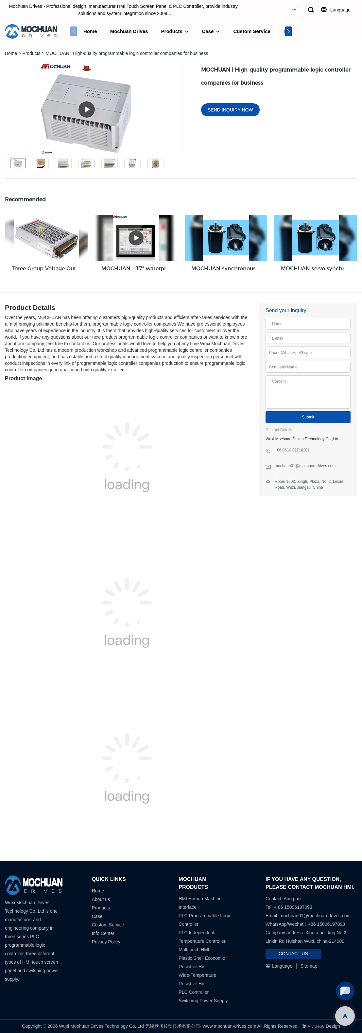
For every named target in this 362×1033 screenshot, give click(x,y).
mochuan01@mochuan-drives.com (315, 915)
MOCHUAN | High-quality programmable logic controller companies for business (127, 53)
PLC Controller (194, 992)
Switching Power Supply (203, 1000)
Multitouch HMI (194, 949)
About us (101, 899)
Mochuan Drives (129, 31)
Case (208, 31)
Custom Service (251, 31)
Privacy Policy (106, 941)
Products (171, 31)
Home (90, 31)
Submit (308, 417)
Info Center (103, 933)
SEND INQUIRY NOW (230, 109)
